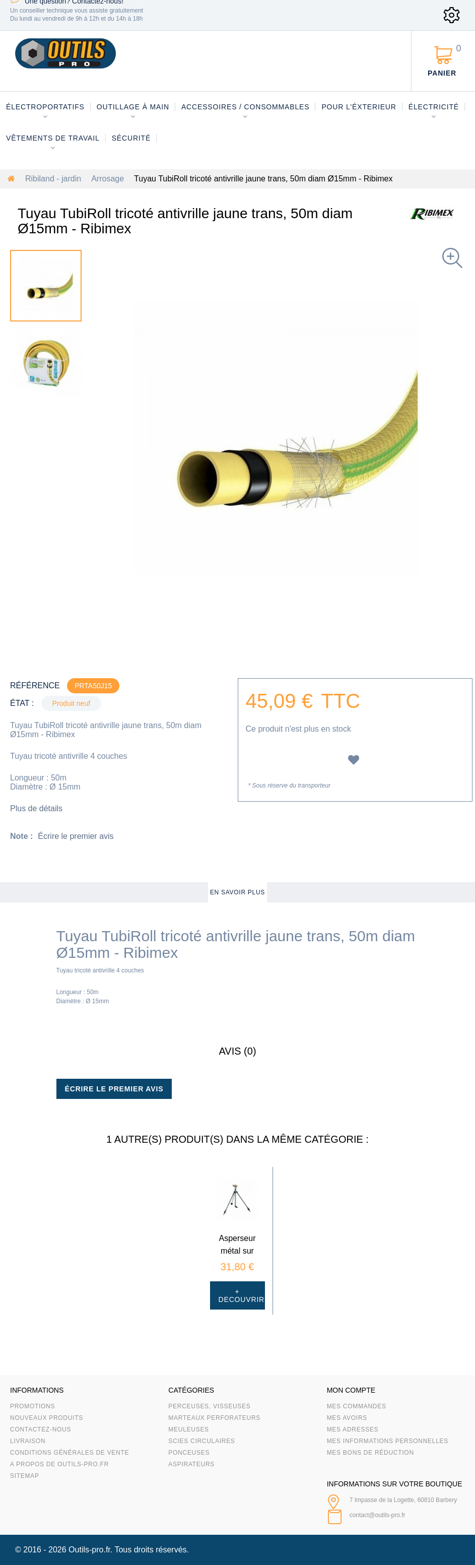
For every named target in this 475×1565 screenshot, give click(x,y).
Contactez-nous (40, 1429)
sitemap (24, 1475)
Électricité (434, 107)
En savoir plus (237, 892)
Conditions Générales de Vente (69, 1452)
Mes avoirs (347, 1417)
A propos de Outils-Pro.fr (59, 1464)
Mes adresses (353, 1429)
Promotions (32, 1406)
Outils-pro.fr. (90, 1549)
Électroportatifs (45, 107)
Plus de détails (36, 808)
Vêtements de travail (53, 138)
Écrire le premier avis (75, 836)
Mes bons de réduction (370, 1452)
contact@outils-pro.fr (377, 1515)
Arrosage (107, 178)
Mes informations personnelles (387, 1441)
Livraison (28, 1441)
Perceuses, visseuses (209, 1406)
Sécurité (131, 138)
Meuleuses (188, 1429)
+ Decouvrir (242, 1295)
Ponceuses (189, 1452)
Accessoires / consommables (245, 107)
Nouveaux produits (46, 1417)
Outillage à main (133, 107)
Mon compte (351, 1390)
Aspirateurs (191, 1464)
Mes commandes (356, 1406)
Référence (35, 685)
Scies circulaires (201, 1441)
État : (22, 703)
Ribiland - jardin (53, 178)
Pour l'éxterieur (358, 107)
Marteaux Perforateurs (214, 1417)
